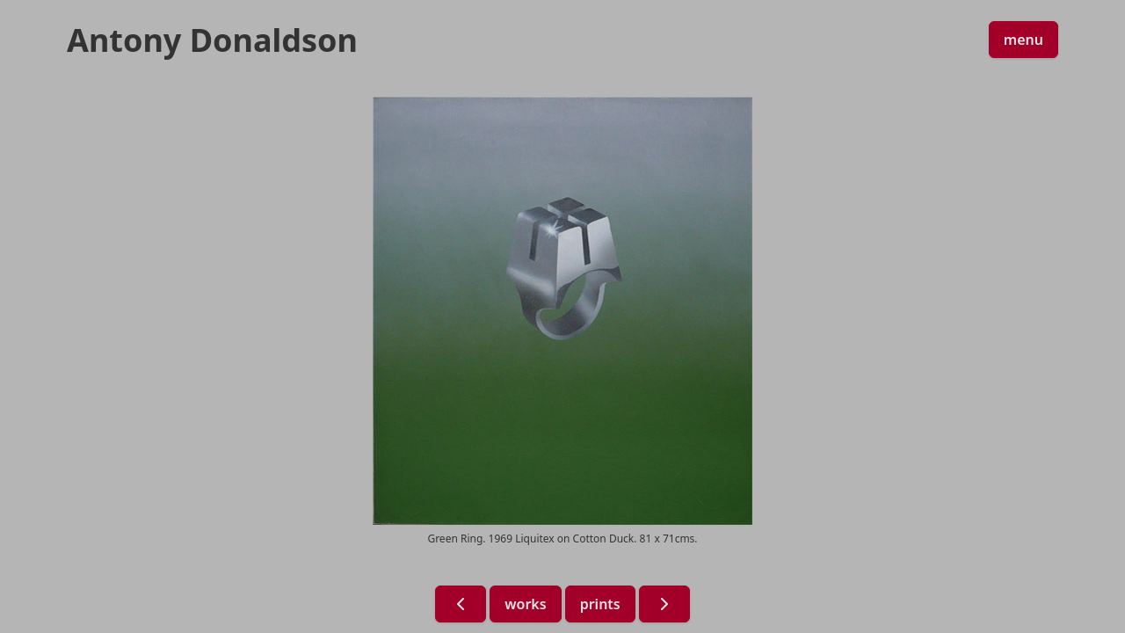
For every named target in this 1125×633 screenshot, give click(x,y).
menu (1023, 39)
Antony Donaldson (212, 40)
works (525, 604)
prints (600, 604)
